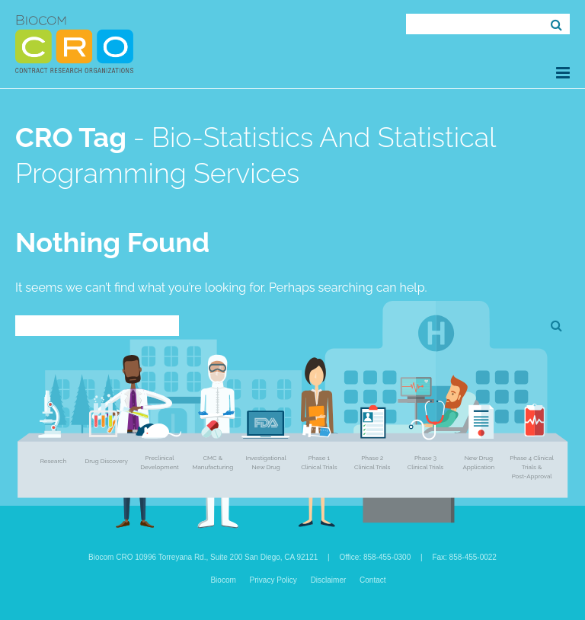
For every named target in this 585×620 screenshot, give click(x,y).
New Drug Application (478, 462)
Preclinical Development (159, 462)
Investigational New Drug (265, 462)
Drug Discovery (106, 461)
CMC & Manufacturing (212, 462)
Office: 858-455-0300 (375, 557)
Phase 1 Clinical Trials (319, 462)
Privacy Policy (273, 580)
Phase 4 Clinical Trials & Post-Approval (532, 467)
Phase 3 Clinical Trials (425, 462)
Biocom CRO (74, 44)
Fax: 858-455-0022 (464, 557)
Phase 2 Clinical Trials (372, 462)
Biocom (222, 580)
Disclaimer (329, 580)
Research (53, 461)
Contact (372, 580)
